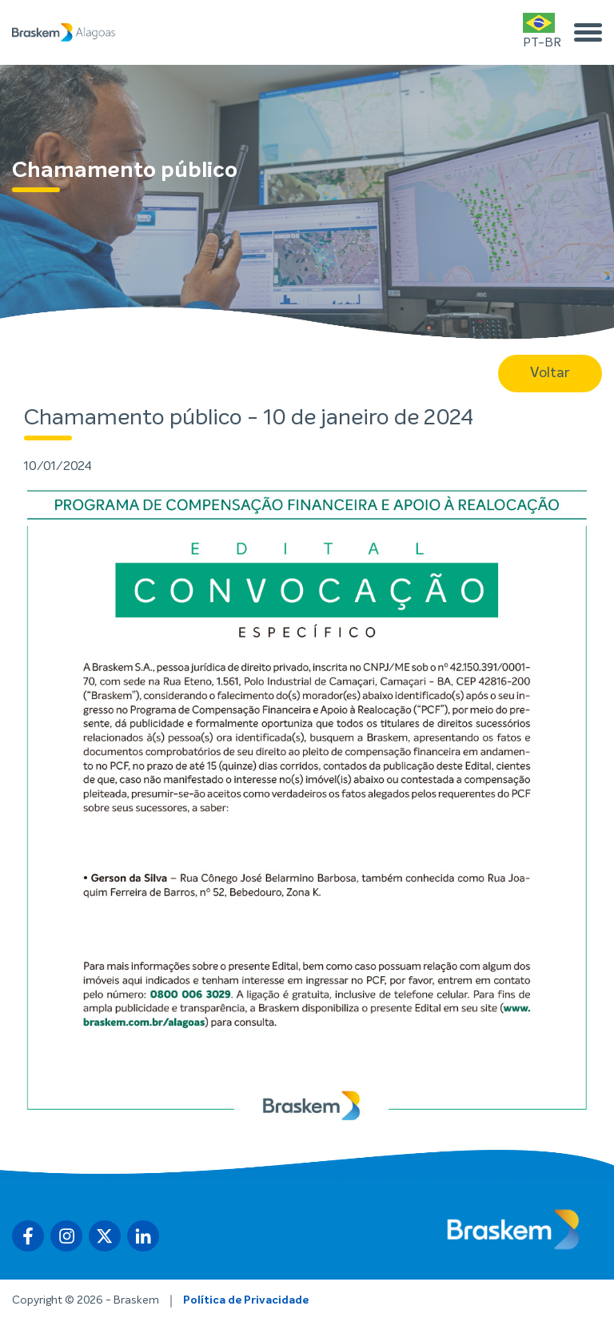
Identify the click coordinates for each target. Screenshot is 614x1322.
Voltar (550, 373)
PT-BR (542, 31)
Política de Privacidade (246, 1300)
